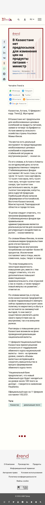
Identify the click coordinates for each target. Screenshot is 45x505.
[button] (4, 42)
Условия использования (31, 473)
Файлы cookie (23, 481)
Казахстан (14, 405)
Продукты (37, 464)
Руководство (23, 464)
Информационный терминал (22, 468)
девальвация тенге (32, 405)
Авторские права (10, 473)
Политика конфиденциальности (22, 477)
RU (31, 19)
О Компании (9, 464)
